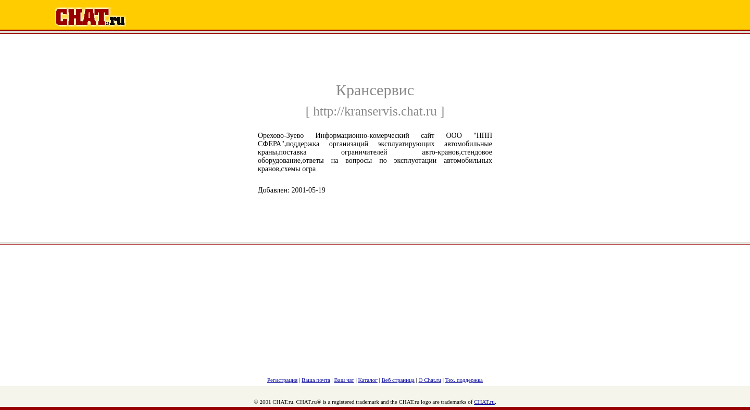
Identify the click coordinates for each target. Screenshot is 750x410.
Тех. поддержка (464, 380)
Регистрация (282, 380)
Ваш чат (344, 380)
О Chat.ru (430, 380)
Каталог (368, 380)
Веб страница (398, 380)
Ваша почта (316, 380)
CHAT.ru (484, 402)
